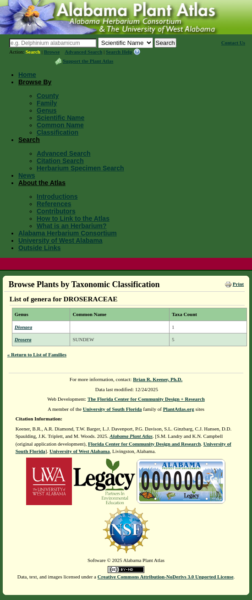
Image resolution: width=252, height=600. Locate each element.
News (26, 175)
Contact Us (233, 42)
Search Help (119, 52)
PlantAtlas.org (178, 409)
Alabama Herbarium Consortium (67, 233)
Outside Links (39, 247)
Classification (57, 132)
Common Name (60, 125)
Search (33, 52)
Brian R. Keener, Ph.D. (157, 379)
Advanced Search (83, 52)
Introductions (57, 196)
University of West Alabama (60, 240)
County (48, 95)
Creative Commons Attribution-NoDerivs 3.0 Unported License (166, 576)
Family (47, 103)
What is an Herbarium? (71, 225)
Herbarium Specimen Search (80, 168)
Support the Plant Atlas (88, 61)
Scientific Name (60, 117)
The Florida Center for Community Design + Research (146, 399)
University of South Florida (112, 409)
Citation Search (60, 160)
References (54, 203)
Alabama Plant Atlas (131, 436)
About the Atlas (42, 182)
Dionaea (24, 327)
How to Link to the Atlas (73, 218)
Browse (52, 52)
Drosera (23, 339)
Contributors (56, 211)
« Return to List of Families (36, 354)
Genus (47, 110)
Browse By (34, 82)
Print (238, 284)
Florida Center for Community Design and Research (144, 444)
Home (27, 74)
